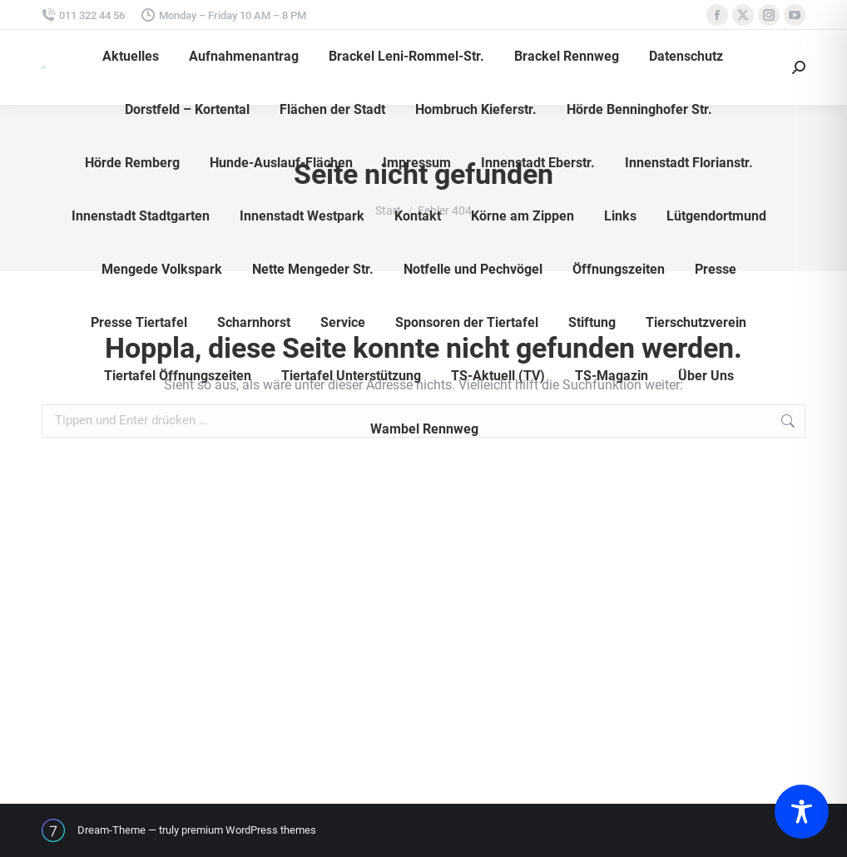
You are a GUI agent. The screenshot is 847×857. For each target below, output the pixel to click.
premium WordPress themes (248, 830)
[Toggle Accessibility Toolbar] (801, 811)
